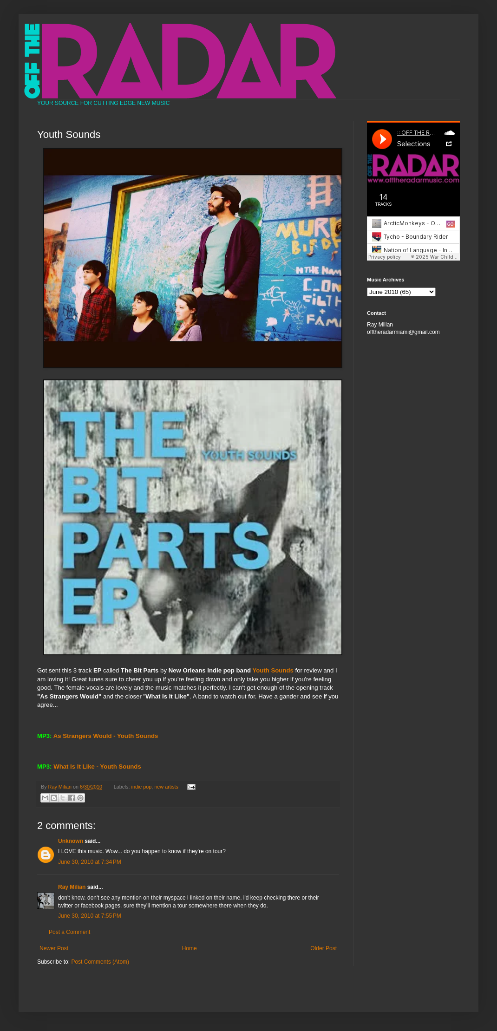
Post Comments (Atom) (100, 962)
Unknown (70, 841)
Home (189, 948)
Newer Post (53, 948)
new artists (166, 787)
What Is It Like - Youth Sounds (97, 766)
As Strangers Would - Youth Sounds (105, 735)
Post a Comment (69, 932)
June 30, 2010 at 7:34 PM (89, 862)
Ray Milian (71, 887)
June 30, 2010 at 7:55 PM (89, 916)
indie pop (141, 787)
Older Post (323, 948)
